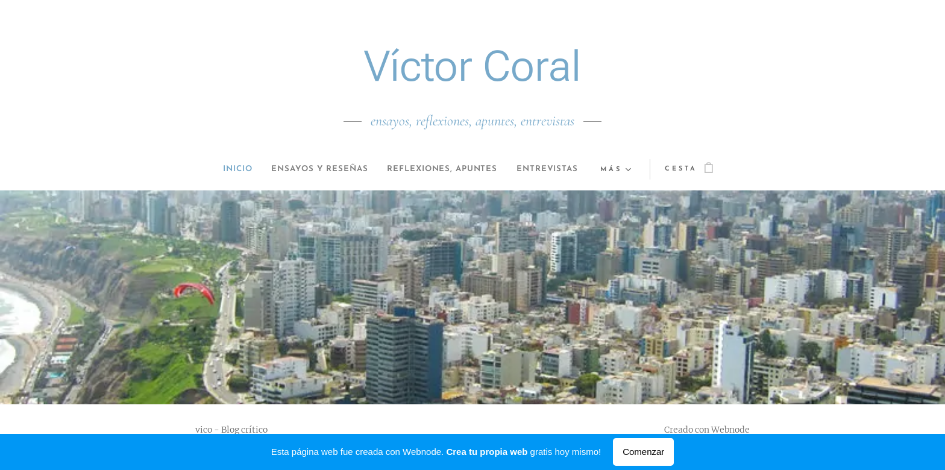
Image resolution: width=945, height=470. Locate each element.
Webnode (730, 429)
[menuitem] (220, 169)
